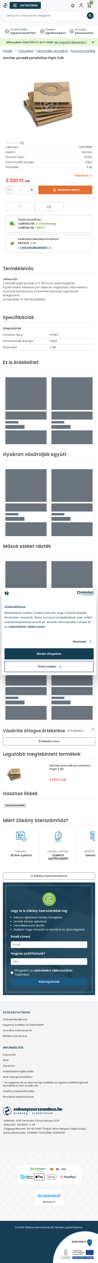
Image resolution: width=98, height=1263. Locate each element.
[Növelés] (31, 190)
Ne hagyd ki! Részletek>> (71, 42)
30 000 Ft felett (18, 29)
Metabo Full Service (15, 1036)
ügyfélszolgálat (55, 33)
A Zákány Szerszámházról (49, 876)
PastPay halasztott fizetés (19, 1091)
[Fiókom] (81, 5)
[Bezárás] (93, 42)
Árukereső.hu (49, 1202)
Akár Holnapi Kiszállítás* (18, 1077)
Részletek (79, 641)
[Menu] (73, 5)
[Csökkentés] (9, 190)
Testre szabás (49, 666)
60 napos (80, 29)
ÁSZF (6, 1060)
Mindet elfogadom (49, 653)
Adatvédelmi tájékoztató (18, 1071)
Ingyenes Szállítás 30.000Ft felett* (23, 1025)
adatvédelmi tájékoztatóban (53, 970)
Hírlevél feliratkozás (15, 1019)
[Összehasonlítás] (49, 206)
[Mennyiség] (21, 190)
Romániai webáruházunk (18, 1097)
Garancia (9, 1066)
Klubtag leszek (49, 982)
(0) (22, 143)
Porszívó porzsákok (15, 805)
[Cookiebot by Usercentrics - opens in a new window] (77, 593)
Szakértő (50, 29)
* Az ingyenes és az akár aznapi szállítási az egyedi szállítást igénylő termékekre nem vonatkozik (45, 1084)
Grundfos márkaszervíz (17, 1030)
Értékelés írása (49, 741)
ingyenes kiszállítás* (23, 33)
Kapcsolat (9, 1054)
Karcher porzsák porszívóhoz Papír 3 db (70, 767)
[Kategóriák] (25, 5)
